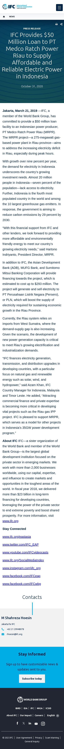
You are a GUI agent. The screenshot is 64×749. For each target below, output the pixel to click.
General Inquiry (32, 741)
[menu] (59, 7)
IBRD (18, 708)
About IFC (12, 715)
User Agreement (24, 737)
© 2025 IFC (7, 737)
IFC (32, 708)
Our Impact (26, 715)
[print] (56, 24)
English (51, 715)
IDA (25, 708)
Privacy (38, 737)
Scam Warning (52, 737)
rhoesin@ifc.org (14, 634)
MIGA (40, 708)
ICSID (48, 708)
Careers (39, 715)
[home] (4, 16)
